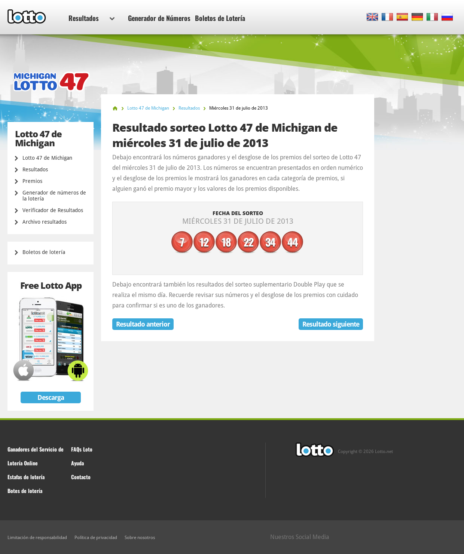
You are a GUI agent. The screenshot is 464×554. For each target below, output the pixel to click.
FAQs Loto (81, 449)
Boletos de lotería (43, 252)
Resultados (91, 18)
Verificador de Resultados (52, 210)
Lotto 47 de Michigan (47, 158)
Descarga (50, 397)
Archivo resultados (44, 222)
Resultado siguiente (330, 324)
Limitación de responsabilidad (37, 537)
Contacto (81, 477)
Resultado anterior (143, 324)
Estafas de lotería (26, 477)
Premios (32, 181)
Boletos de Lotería (220, 18)
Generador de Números (159, 18)
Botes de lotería (24, 491)
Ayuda (77, 463)
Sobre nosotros (140, 537)
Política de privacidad (95, 537)
